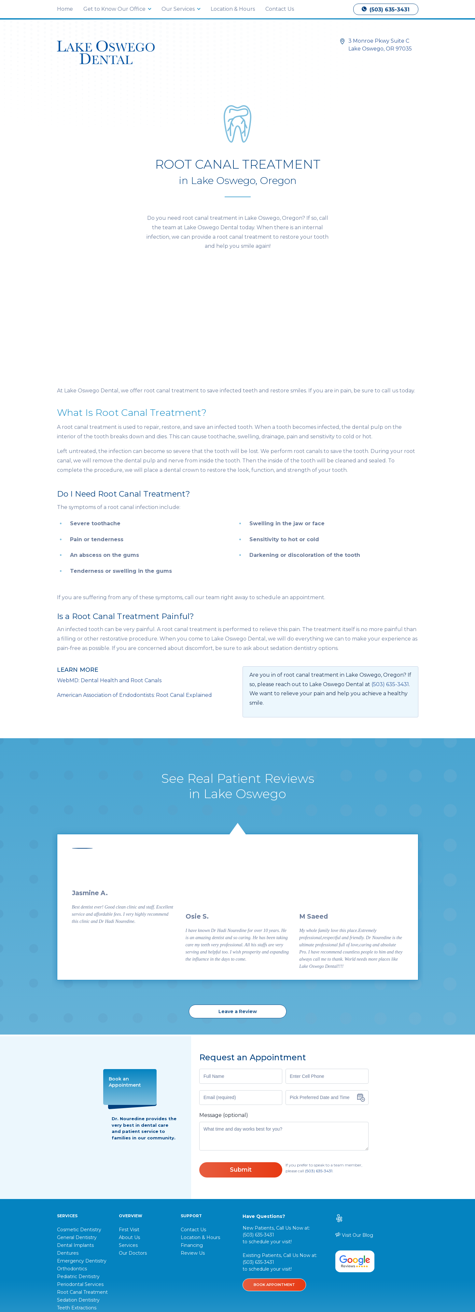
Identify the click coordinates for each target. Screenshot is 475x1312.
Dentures (67, 1159)
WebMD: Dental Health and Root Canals (109, 586)
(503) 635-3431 (386, 10)
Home (65, 9)
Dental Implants (75, 1151)
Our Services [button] (178, 9)
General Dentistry (77, 1143)
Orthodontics (72, 1174)
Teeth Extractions (76, 1213)
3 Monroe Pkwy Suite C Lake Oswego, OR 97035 (380, 45)
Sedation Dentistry (78, 1205)
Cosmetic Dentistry (79, 1135)
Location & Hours (233, 9)
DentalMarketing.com (372, 1279)
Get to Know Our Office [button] (115, 9)
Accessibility (241, 1282)
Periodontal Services (80, 1190)
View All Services (76, 1221)
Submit (241, 1075)
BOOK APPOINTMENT (274, 1190)
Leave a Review (237, 917)
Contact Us (279, 9)
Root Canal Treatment (82, 1198)
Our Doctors (133, 1159)
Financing (192, 1151)
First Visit (129, 1135)
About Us (129, 1143)
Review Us (193, 1159)
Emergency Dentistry (81, 1166)
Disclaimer (269, 1282)
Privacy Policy (209, 1282)
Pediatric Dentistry (78, 1182)
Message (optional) (223, 1021)
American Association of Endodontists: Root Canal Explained (134, 601)
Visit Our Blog (354, 1140)
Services (128, 1151)
